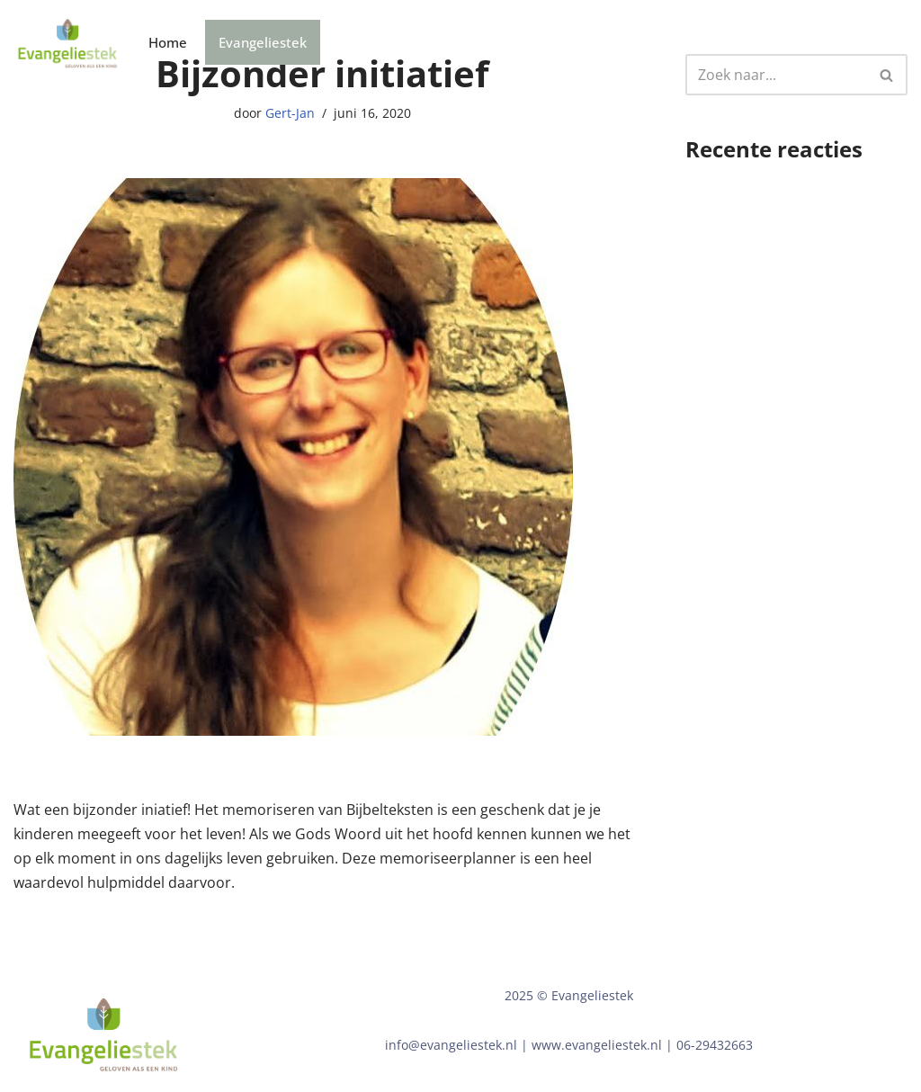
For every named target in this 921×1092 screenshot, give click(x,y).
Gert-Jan (290, 112)
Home (167, 42)
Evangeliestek (263, 42)
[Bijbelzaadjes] (67, 43)
